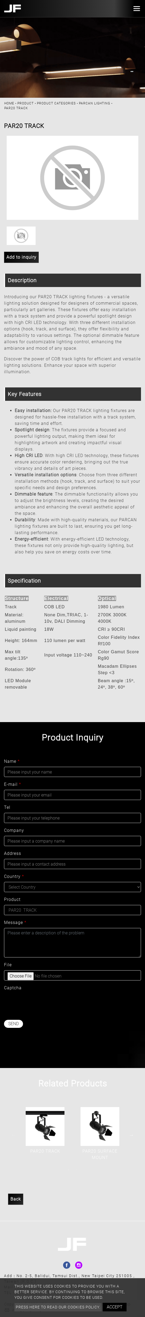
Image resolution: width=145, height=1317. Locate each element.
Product (25, 103)
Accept (115, 1307)
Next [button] (131, 1135)
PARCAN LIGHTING (94, 103)
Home (9, 103)
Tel (7, 807)
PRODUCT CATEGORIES (56, 103)
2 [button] (76, 1169)
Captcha (13, 987)
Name (12, 761)
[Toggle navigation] (135, 8)
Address (12, 853)
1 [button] (68, 1169)
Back (15, 1199)
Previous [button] (13, 1135)
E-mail (12, 784)
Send (13, 1023)
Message (15, 922)
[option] (72, 177)
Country (14, 876)
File (8, 964)
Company (14, 830)
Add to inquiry (21, 257)
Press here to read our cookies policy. (58, 1307)
